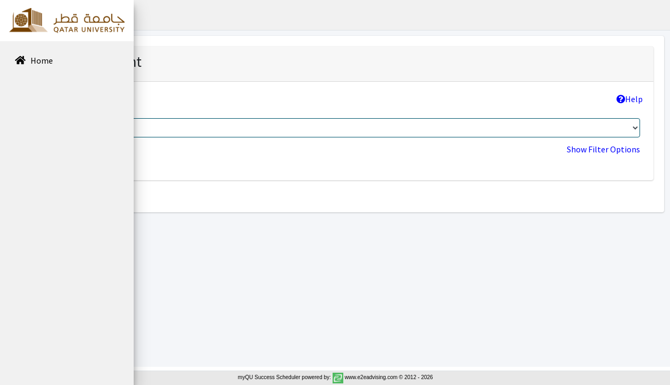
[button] (150, 15)
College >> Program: (201, 99)
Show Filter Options (603, 149)
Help (630, 99)
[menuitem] (66, 61)
